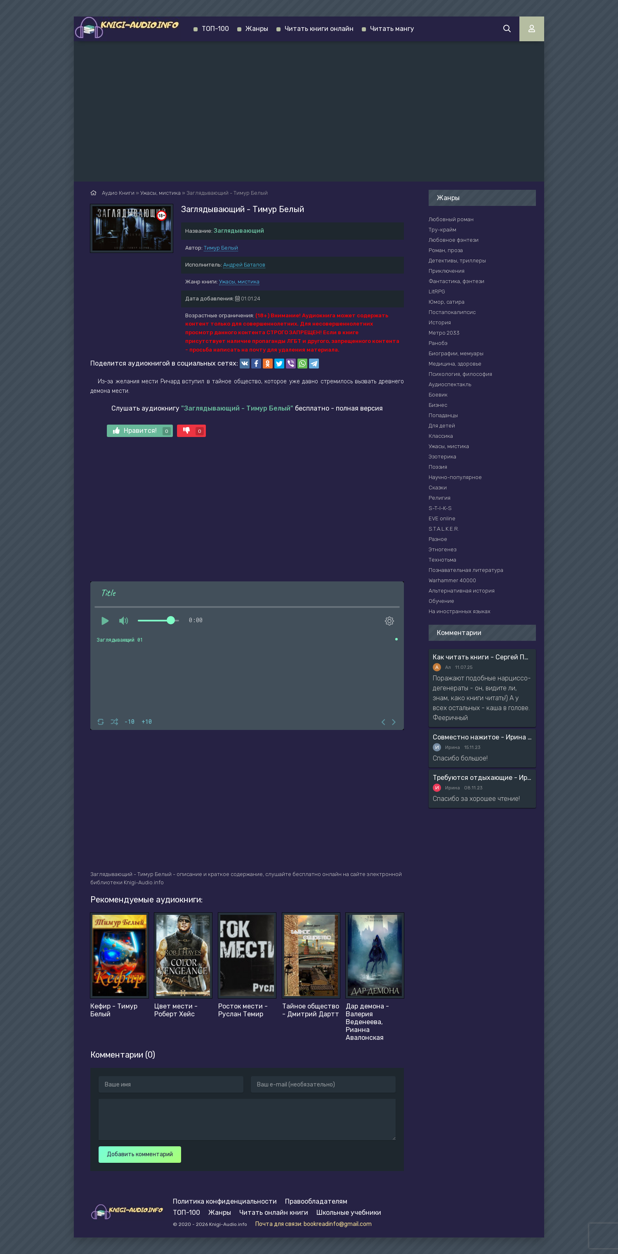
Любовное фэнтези (454, 240)
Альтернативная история (462, 591)
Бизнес (438, 405)
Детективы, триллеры (457, 260)
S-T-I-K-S (440, 508)
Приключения (447, 271)
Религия (440, 498)
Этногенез (442, 549)
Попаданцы (443, 415)
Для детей (442, 426)
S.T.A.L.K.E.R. (444, 529)
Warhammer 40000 (452, 580)
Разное (438, 539)
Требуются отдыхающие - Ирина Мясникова (482, 778)
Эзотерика (442, 456)
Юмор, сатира (447, 302)
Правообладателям (316, 1201)
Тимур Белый (221, 248)
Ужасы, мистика (239, 282)
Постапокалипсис (452, 312)
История (440, 322)
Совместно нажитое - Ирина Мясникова (482, 737)
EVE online (442, 518)
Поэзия (438, 467)
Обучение (441, 601)
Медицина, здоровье (455, 364)
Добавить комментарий (140, 1154)
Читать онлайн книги (273, 1212)
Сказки (438, 487)
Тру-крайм (442, 230)
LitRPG (437, 291)
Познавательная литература (466, 570)
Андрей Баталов (244, 265)
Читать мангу (392, 29)
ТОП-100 (215, 29)
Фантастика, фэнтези (456, 281)
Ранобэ (438, 343)
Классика (441, 436)
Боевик (438, 395)
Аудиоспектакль (450, 384)
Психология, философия (460, 374)
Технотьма (442, 560)
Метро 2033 (444, 333)
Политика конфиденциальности (225, 1201)
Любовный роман (451, 219)
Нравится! (142, 431)
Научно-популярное (455, 477)
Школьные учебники (348, 1212)
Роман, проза (446, 250)
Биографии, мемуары (456, 353)
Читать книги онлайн (319, 29)
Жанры (256, 29)
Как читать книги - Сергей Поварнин (482, 657)
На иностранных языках (460, 611)
